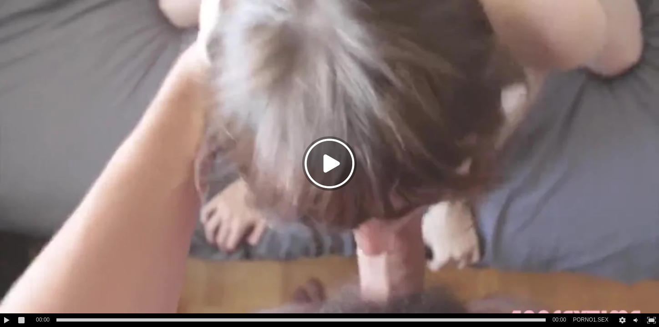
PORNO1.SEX (590, 320)
